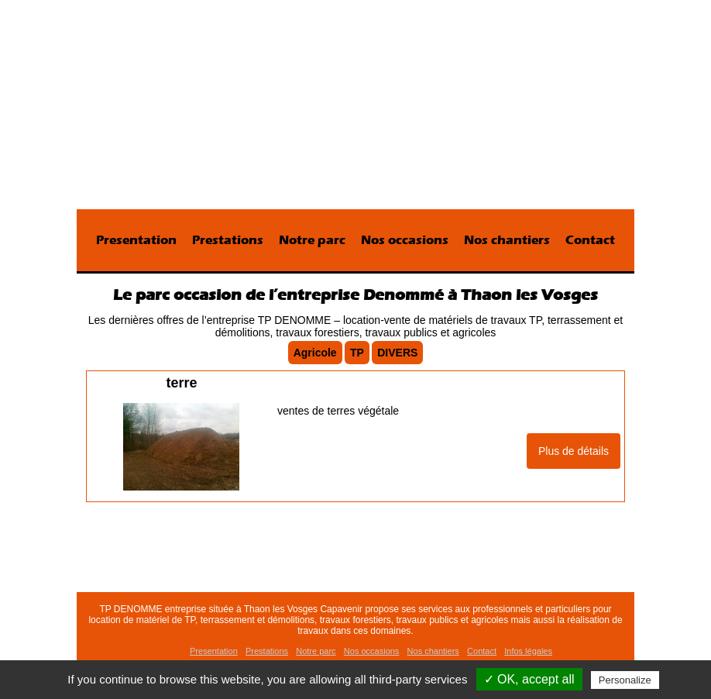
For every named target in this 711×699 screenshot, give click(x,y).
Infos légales (528, 651)
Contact (590, 239)
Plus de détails (573, 451)
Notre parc (312, 239)
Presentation (136, 239)
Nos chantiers (507, 239)
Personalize (625, 680)
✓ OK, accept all (529, 679)
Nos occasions (404, 239)
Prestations (227, 239)
